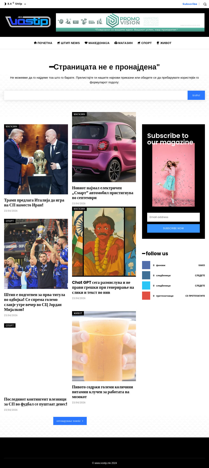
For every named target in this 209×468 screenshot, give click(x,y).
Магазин (11, 126)
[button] (205, 4)
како (202, 265)
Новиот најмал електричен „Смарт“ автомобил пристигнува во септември (102, 192)
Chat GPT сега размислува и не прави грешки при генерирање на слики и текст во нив (103, 287)
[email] (173, 217)
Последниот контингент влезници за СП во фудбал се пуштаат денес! (35, 401)
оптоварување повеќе (70, 421)
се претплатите (195, 295)
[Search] (196, 95)
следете (200, 275)
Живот (78, 313)
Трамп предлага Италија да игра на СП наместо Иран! (34, 202)
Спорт (10, 220)
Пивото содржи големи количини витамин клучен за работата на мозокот (102, 392)
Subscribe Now (173, 228)
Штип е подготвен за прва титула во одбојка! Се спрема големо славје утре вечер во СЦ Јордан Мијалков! (34, 302)
